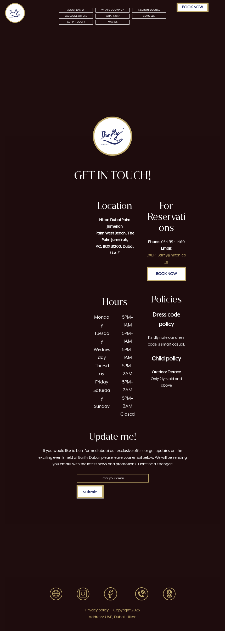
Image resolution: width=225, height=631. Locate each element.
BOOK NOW (192, 7)
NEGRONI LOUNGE (149, 10)
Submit (90, 491)
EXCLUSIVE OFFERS (76, 16)
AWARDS (112, 22)
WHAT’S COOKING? (112, 10)
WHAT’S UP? (113, 16)
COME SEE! (149, 16)
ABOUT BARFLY (76, 10)
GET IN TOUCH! (76, 22)
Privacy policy (97, 610)
